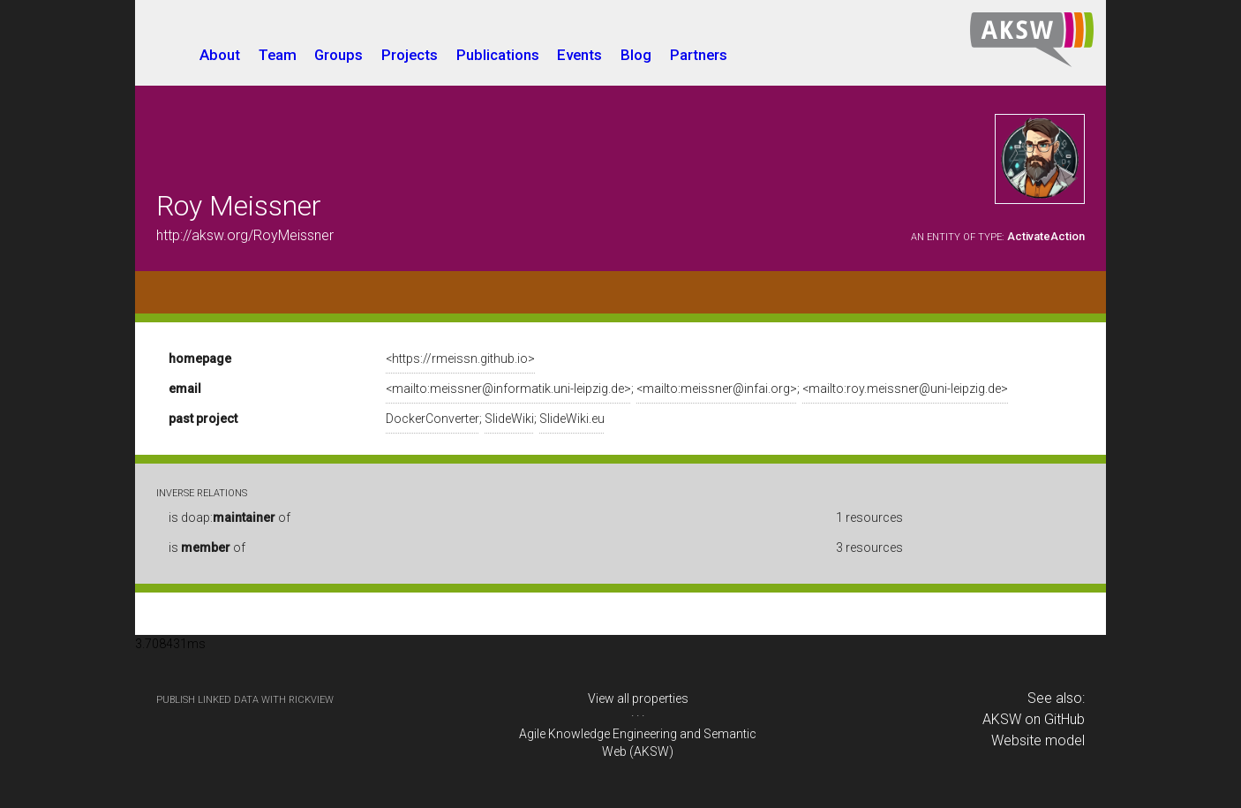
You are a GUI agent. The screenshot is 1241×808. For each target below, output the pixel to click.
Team (278, 55)
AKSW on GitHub (1033, 719)
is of (207, 547)
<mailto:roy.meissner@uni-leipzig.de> (905, 388)
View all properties (638, 698)
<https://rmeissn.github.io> (460, 358)
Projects (409, 55)
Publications (497, 55)
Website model (1038, 740)
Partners (698, 55)
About (219, 55)
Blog (635, 55)
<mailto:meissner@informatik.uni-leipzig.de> (508, 388)
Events (579, 55)
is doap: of (229, 517)
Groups (338, 55)
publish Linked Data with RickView (245, 700)
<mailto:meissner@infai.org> (716, 388)
